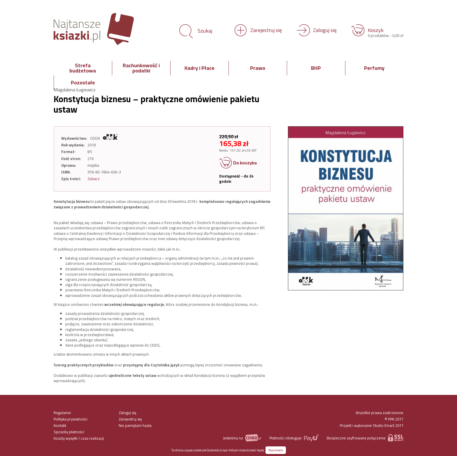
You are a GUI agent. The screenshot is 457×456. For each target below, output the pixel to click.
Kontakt (60, 425)
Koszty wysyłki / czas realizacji (79, 438)
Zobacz (93, 178)
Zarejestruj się (130, 419)
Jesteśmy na (242, 437)
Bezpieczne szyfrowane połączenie (365, 437)
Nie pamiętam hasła (135, 425)
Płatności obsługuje (294, 437)
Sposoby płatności (69, 432)
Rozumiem (275, 450)
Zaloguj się (127, 412)
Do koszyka (238, 163)
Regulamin (62, 412)
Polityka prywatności (70, 419)
